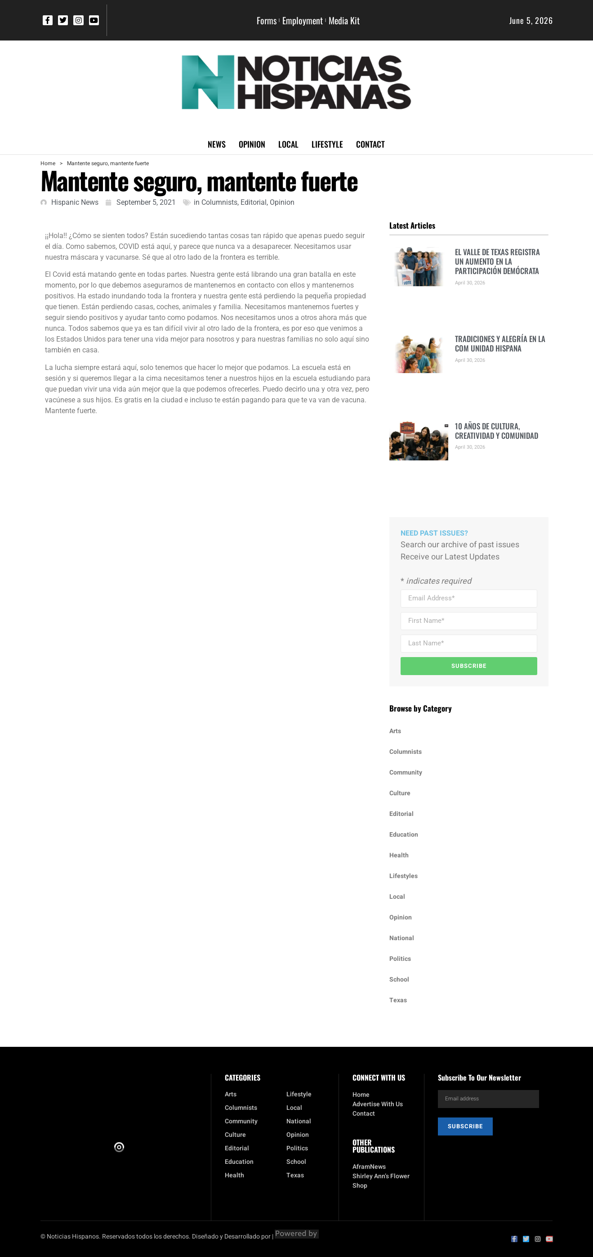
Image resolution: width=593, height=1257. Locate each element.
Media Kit (344, 20)
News (217, 144)
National (401, 938)
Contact (370, 144)
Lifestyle (327, 144)
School (399, 979)
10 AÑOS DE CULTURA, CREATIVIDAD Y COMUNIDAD (496, 430)
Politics (400, 959)
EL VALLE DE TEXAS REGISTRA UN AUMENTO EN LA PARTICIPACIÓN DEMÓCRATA (497, 261)
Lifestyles (403, 876)
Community (405, 772)
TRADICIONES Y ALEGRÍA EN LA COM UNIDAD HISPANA (500, 343)
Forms (266, 20)
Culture (399, 793)
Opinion (252, 144)
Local (288, 144)
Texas (398, 1000)
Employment (302, 20)
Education (403, 834)
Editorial (254, 202)
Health (399, 855)
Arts (395, 731)
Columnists (219, 202)
